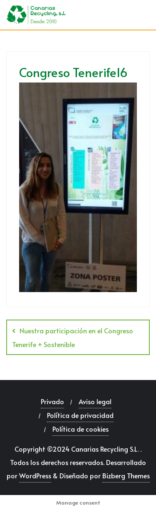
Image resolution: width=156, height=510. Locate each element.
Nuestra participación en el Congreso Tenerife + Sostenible (72, 337)
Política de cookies (80, 428)
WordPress (35, 475)
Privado (52, 401)
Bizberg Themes (126, 475)
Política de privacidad (80, 415)
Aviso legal (95, 401)
